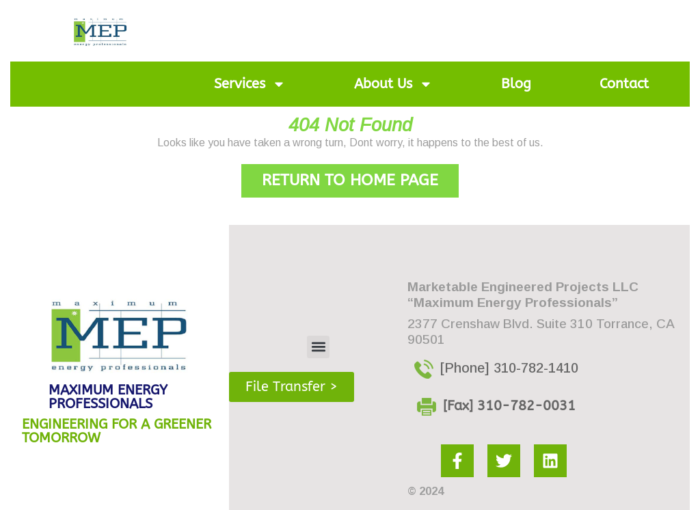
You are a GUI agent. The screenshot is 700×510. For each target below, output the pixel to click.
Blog (516, 84)
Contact (624, 84)
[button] (318, 347)
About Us (393, 84)
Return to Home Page (360, 176)
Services (250, 84)
